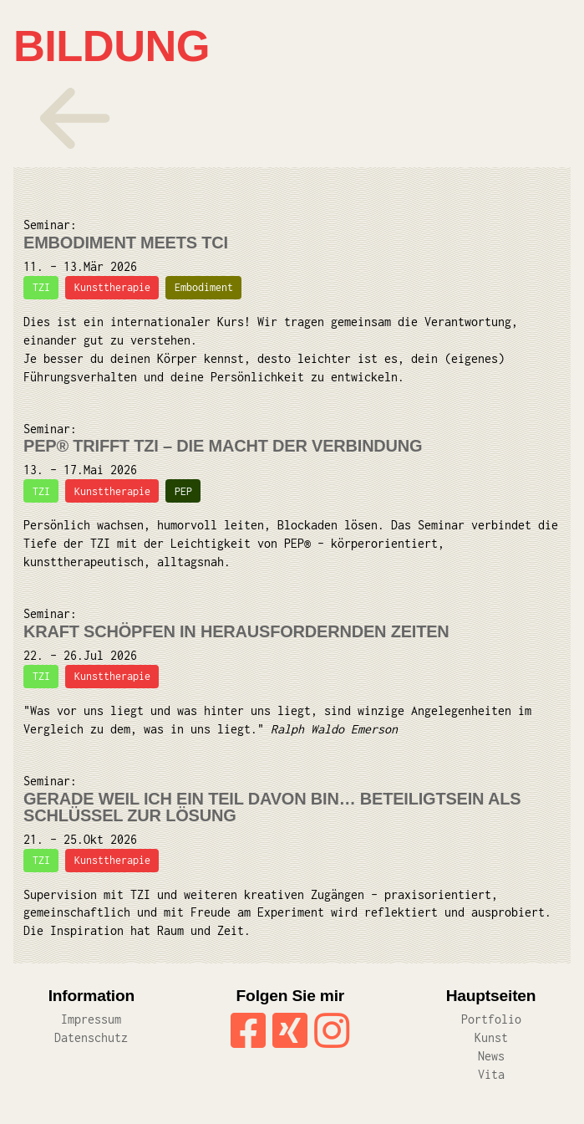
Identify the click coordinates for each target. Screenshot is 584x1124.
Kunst (491, 1037)
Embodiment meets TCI (125, 242)
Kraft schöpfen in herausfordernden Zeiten (236, 631)
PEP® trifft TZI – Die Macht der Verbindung (222, 446)
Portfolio (491, 1019)
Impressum (91, 1019)
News (491, 1056)
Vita (491, 1074)
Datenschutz (91, 1037)
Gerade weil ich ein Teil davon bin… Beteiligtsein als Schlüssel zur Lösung (272, 807)
